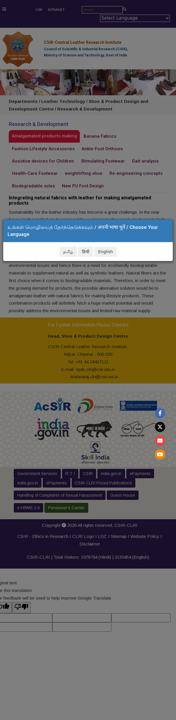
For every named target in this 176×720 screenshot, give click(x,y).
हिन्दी (85, 251)
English (105, 251)
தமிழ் (68, 251)
